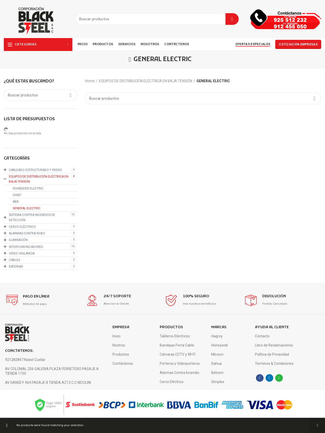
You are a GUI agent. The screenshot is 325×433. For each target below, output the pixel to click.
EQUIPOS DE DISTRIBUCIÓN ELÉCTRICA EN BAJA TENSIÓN (145, 81)
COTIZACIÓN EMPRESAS (298, 44)
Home (90, 81)
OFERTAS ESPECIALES (252, 44)
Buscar (232, 19)
